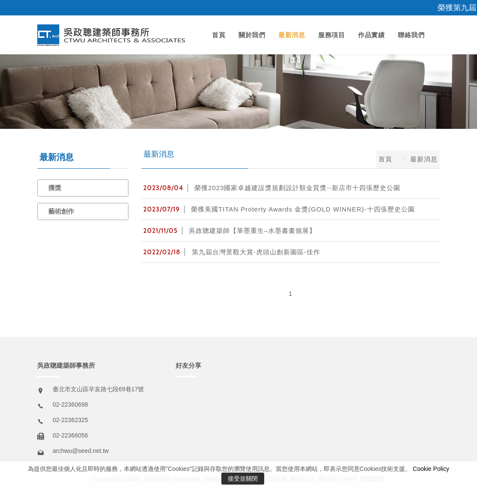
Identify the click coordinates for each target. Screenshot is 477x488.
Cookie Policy (431, 468)
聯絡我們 (411, 35)
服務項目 (331, 35)
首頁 (218, 35)
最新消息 (291, 35)
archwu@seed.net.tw (81, 450)
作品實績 (371, 35)
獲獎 (54, 187)
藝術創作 (61, 211)
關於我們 (251, 35)
